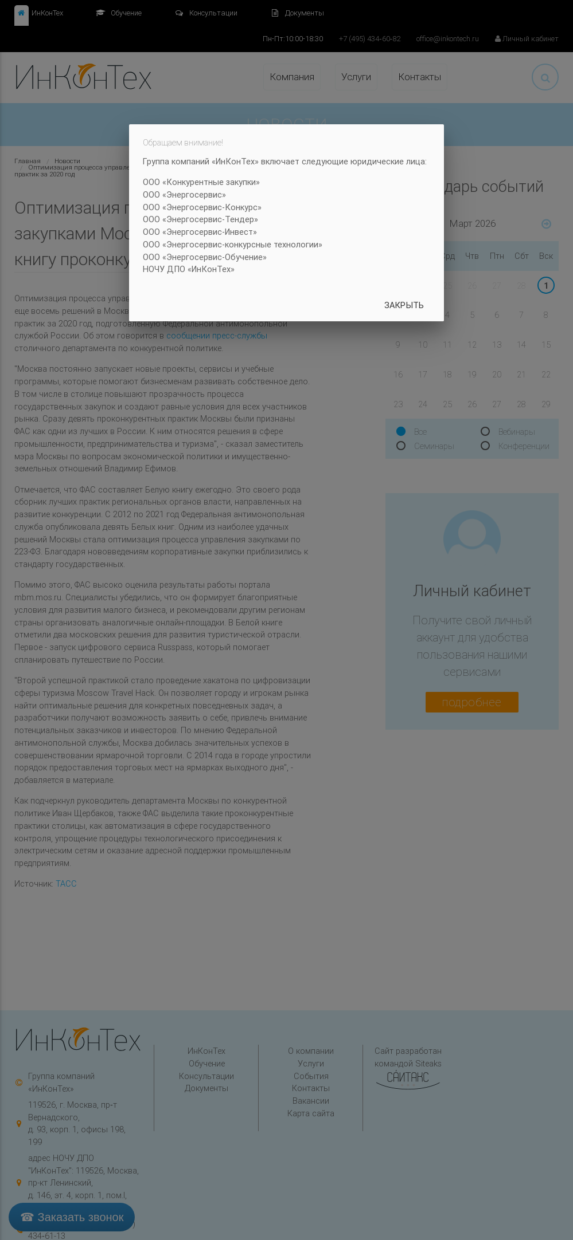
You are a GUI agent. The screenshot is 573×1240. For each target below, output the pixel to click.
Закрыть (404, 305)
